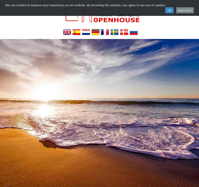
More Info (185, 10)
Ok (169, 10)
